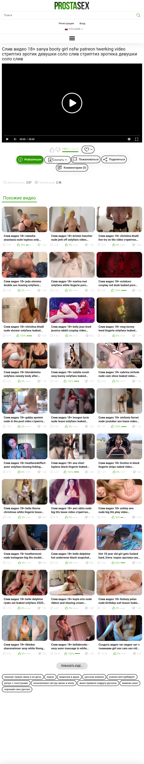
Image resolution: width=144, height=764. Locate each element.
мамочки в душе (69, 676)
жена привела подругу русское (98, 683)
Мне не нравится (57, 149)
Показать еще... (72, 665)
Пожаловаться (89, 159)
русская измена (94, 676)
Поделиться (117, 159)
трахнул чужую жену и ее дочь (22, 676)
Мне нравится (52, 149)
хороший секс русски (17, 689)
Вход (82, 23)
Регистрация (66, 23)
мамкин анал (130, 683)
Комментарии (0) (75, 167)
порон (50, 676)
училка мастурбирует (122, 676)
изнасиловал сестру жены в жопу (53, 683)
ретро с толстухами (16, 683)
